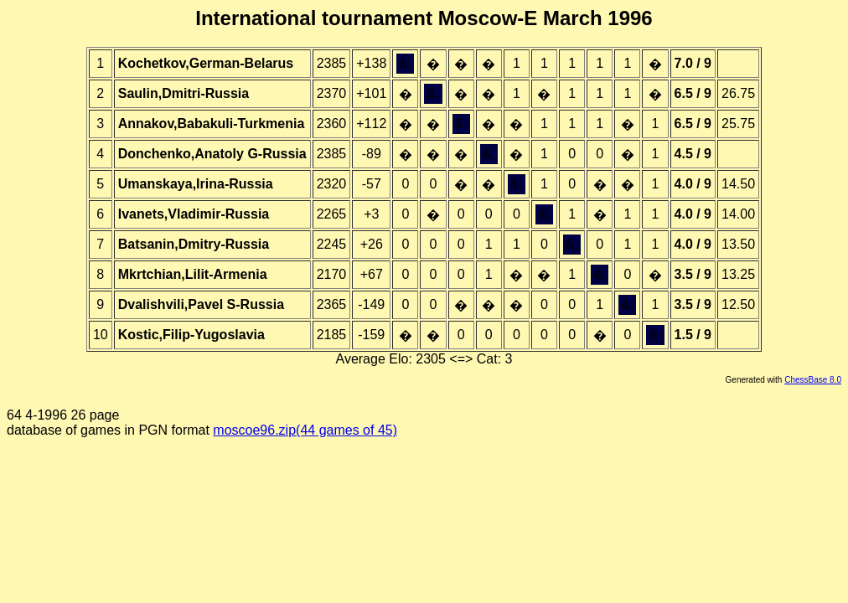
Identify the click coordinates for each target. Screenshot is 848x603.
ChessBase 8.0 (812, 379)
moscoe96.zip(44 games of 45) (305, 430)
